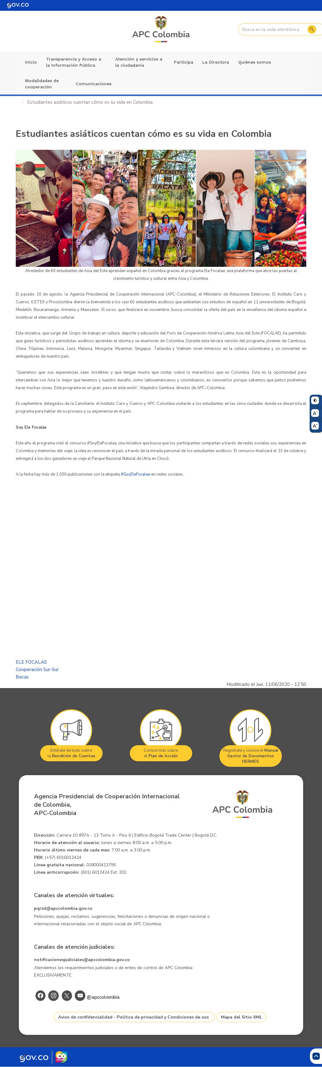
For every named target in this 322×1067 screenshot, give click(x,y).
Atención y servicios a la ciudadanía (138, 62)
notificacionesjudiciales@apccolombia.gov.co (82, 960)
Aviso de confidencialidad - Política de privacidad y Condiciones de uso (133, 1017)
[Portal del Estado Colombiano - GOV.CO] (17, 5)
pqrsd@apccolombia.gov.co (63, 908)
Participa (183, 62)
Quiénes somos (254, 62)
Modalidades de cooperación (42, 83)
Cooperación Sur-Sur (37, 669)
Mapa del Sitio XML (241, 1017)
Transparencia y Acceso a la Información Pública (73, 62)
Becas (22, 677)
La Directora (215, 62)
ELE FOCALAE (31, 662)
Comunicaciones (94, 83)
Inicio (31, 62)
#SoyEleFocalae (135, 474)
